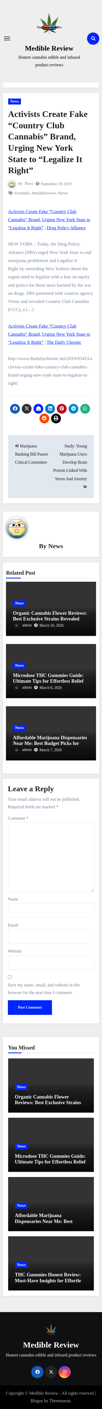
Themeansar (59, 1400)
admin (22, 625)
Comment (18, 818)
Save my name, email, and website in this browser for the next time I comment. (44, 989)
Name (13, 899)
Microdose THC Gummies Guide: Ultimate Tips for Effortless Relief (48, 678)
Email (13, 925)
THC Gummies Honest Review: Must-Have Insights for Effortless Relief (50, 1280)
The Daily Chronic (64, 342)
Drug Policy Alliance (66, 227)
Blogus (36, 1400)
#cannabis (22, 193)
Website (15, 951)
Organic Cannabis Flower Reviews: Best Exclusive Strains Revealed (50, 616)
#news (63, 193)
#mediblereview (44, 193)
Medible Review (49, 48)
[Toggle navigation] (7, 38)
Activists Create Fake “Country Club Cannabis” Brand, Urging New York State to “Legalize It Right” (49, 220)
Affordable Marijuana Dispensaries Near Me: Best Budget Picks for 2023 (50, 743)
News (14, 101)
